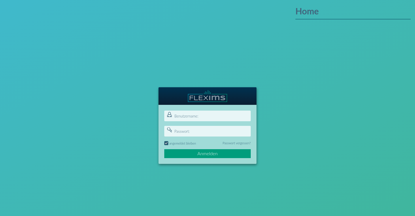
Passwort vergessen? (237, 143)
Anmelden (207, 153)
